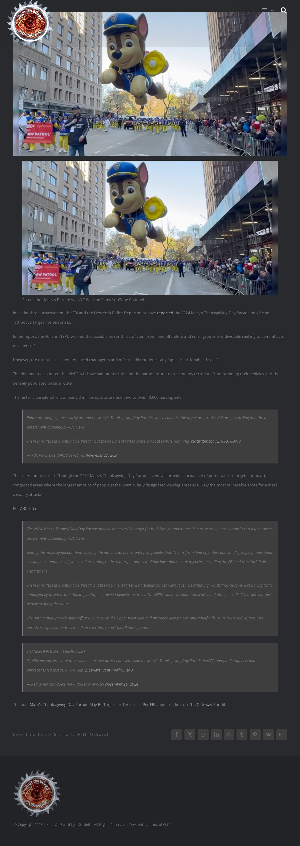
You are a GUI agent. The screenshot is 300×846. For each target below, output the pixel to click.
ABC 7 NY (28, 508)
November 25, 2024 (122, 684)
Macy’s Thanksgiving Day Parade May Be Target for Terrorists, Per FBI (92, 704)
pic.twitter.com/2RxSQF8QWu (216, 441)
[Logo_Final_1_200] (36, 772)
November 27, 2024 (102, 455)
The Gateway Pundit (207, 704)
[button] (284, 10)
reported (165, 312)
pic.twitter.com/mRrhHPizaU (109, 670)
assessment (31, 475)
